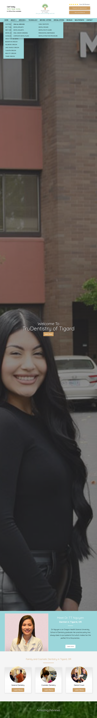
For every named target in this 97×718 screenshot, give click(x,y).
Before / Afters (45, 20)
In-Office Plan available (14, 11)
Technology (33, 20)
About (13, 20)
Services (22, 20)
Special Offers (59, 20)
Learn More (48, 334)
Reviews (69, 20)
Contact (89, 20)
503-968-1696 (13, 9)
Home (6, 20)
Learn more (70, 646)
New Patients (79, 20)
